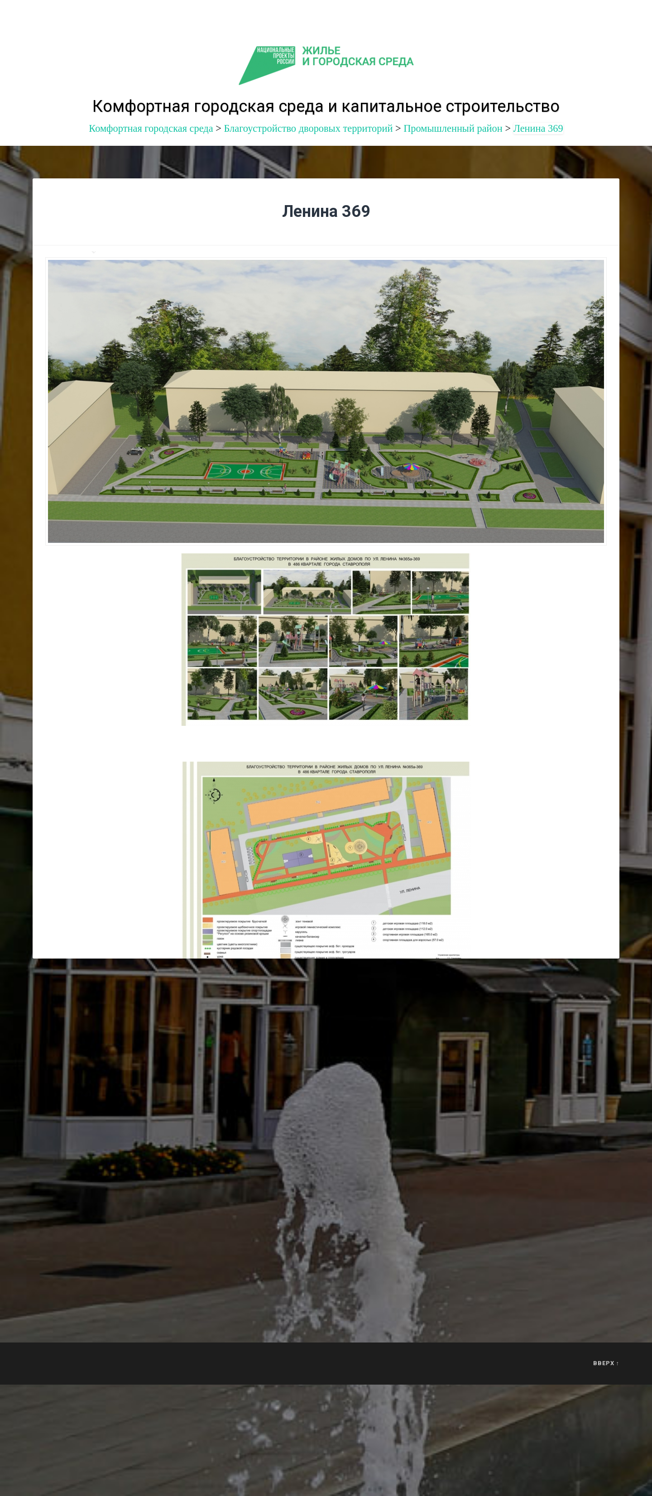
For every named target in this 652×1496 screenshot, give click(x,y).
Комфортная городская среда (151, 128)
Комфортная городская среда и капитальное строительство (326, 106)
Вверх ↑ (606, 1363)
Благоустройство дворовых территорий (308, 128)
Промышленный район (453, 128)
